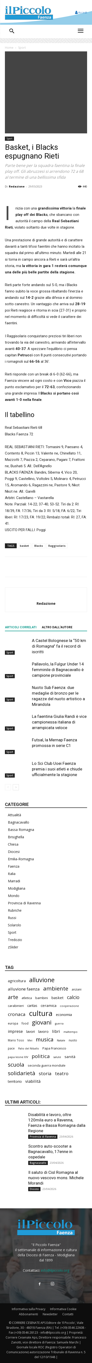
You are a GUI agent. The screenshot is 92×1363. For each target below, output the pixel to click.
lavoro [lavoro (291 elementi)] (43, 1031)
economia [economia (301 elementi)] (64, 1014)
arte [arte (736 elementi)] (13, 997)
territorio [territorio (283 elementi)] (15, 1081)
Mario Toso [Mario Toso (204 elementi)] (16, 1040)
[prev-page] (8, 787)
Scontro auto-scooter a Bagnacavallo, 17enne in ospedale (50, 1151)
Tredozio (15, 939)
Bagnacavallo (18, 822)
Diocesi (14, 851)
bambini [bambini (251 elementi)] (41, 998)
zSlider (13, 947)
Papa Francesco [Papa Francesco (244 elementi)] (54, 1048)
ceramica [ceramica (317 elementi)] (48, 1005)
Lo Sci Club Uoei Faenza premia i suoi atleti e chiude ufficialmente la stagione (57, 769)
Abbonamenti (28, 1314)
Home (9, 48)
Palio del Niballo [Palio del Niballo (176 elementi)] (28, 1048)
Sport (22, 48)
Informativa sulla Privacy (28, 1309)
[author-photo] (46, 595)
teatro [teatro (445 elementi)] (61, 1073)
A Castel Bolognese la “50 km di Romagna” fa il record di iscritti (59, 646)
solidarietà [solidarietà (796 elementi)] (21, 1073)
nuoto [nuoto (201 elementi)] (73, 1040)
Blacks (38, 546)
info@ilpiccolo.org (55, 1270)
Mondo (13, 895)
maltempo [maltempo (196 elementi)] (71, 1032)
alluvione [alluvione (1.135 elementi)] (41, 979)
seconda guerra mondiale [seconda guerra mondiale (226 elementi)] (47, 1065)
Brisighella (16, 837)
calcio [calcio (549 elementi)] (73, 997)
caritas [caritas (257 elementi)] (32, 1005)
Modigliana (16, 888)
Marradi (14, 881)
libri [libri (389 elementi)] (56, 1031)
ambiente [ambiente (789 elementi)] (55, 988)
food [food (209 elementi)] (25, 1023)
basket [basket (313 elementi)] (57, 997)
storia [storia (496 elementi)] (45, 1073)
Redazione (17, 186)
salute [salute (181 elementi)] (57, 1057)
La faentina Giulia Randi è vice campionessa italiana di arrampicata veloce (59, 722)
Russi (12, 917)
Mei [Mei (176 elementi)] (29, 1040)
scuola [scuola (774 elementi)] (16, 1064)
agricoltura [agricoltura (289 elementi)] (17, 981)
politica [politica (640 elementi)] (41, 1056)
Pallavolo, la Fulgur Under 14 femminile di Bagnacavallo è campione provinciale (58, 670)
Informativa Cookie (63, 1309)
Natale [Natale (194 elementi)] (61, 1040)
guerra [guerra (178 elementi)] (59, 1023)
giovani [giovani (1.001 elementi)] (42, 1022)
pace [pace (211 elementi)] (11, 1048)
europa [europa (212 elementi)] (13, 1023)
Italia (11, 873)
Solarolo (14, 925)
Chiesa (13, 844)
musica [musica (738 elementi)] (44, 1039)
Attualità (14, 815)
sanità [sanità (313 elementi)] (70, 1056)
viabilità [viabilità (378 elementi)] (32, 1081)
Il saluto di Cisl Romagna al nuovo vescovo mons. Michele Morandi (56, 1178)
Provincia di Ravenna (24, 903)
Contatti (67, 1314)
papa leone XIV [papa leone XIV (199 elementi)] (18, 1057)
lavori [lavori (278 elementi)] (30, 1031)
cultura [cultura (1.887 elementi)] (41, 1013)
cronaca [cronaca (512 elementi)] (17, 1014)
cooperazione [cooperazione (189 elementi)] (69, 1006)
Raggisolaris (57, 546)
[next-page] (16, 787)
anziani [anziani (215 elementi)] (76, 989)
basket (24, 546)
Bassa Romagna (21, 829)
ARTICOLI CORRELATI (21, 627)
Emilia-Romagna (21, 859)
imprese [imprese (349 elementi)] (15, 1031)
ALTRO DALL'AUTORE (57, 627)
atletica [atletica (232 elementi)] (27, 998)
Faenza (13, 866)
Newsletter (50, 1314)
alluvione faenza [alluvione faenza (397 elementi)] (24, 988)
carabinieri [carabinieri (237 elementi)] (16, 1005)
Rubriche (15, 910)
